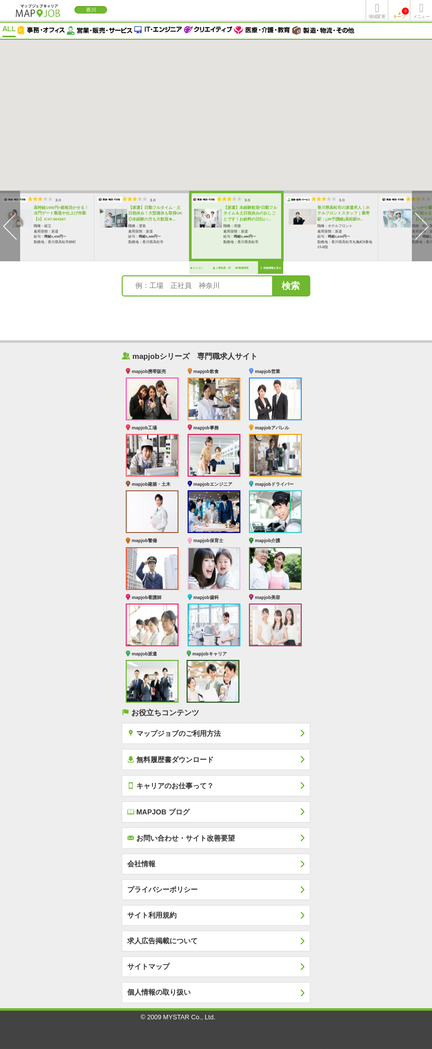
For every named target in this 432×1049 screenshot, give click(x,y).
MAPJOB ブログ (158, 811)
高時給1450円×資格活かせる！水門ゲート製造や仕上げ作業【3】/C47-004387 (48, 213)
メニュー (421, 16)
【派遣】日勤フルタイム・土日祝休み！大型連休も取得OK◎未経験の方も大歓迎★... (142, 213)
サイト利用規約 (152, 915)
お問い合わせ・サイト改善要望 (181, 838)
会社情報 (141, 864)
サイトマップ (148, 966)
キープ (401, 13)
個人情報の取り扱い (159, 992)
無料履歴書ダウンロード (170, 759)
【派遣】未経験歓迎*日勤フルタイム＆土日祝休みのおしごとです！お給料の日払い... (237, 213)
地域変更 (377, 16)
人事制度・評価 (209, 270)
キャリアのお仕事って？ (170, 785)
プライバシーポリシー (162, 889)
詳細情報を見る (257, 267)
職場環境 (228, 267)
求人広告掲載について (162, 941)
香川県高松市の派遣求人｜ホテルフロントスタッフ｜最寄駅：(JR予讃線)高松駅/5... (330, 213)
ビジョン (183, 267)
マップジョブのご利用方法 (174, 733)
